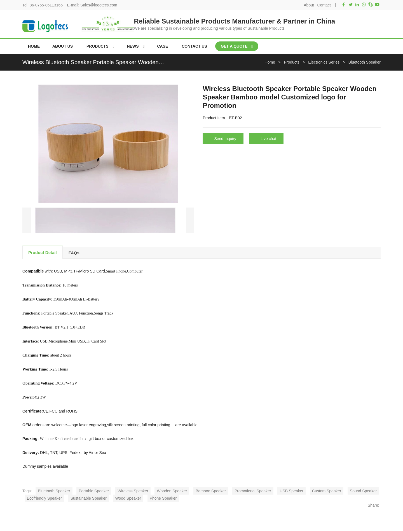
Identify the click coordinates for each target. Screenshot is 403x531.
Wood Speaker (128, 498)
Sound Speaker (363, 491)
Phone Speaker (163, 498)
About (309, 5)
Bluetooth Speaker (54, 491)
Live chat (268, 138)
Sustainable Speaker (89, 498)
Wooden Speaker (172, 491)
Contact (324, 5)
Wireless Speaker (133, 491)
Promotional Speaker (253, 491)
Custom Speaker (326, 491)
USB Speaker (291, 491)
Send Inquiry (225, 138)
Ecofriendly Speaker (44, 498)
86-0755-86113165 (46, 5)
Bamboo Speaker (211, 491)
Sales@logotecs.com (98, 5)
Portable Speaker (94, 491)
